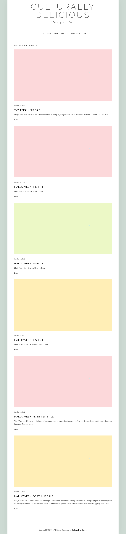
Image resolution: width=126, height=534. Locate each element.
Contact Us (76, 34)
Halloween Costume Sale (34, 496)
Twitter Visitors (27, 110)
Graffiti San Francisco (58, 34)
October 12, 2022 (19, 492)
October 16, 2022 (19, 412)
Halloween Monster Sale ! (34, 416)
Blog (42, 34)
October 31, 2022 (19, 106)
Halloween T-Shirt (28, 186)
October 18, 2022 (19, 182)
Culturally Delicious (63, 11)
